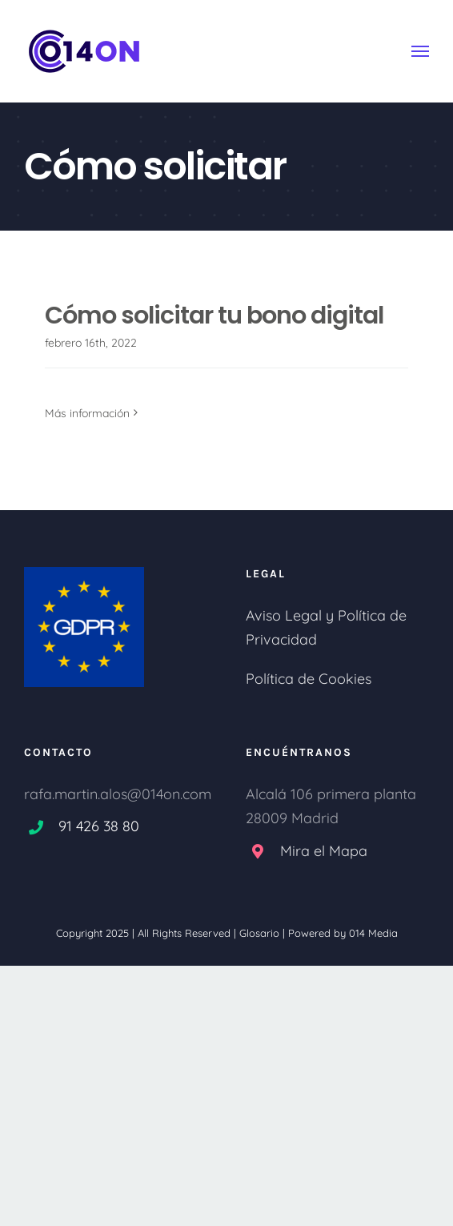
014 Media (373, 933)
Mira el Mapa (323, 851)
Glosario (259, 933)
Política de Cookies (308, 678)
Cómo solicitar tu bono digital (214, 315)
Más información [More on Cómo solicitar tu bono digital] (87, 413)
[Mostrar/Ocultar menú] (420, 51)
